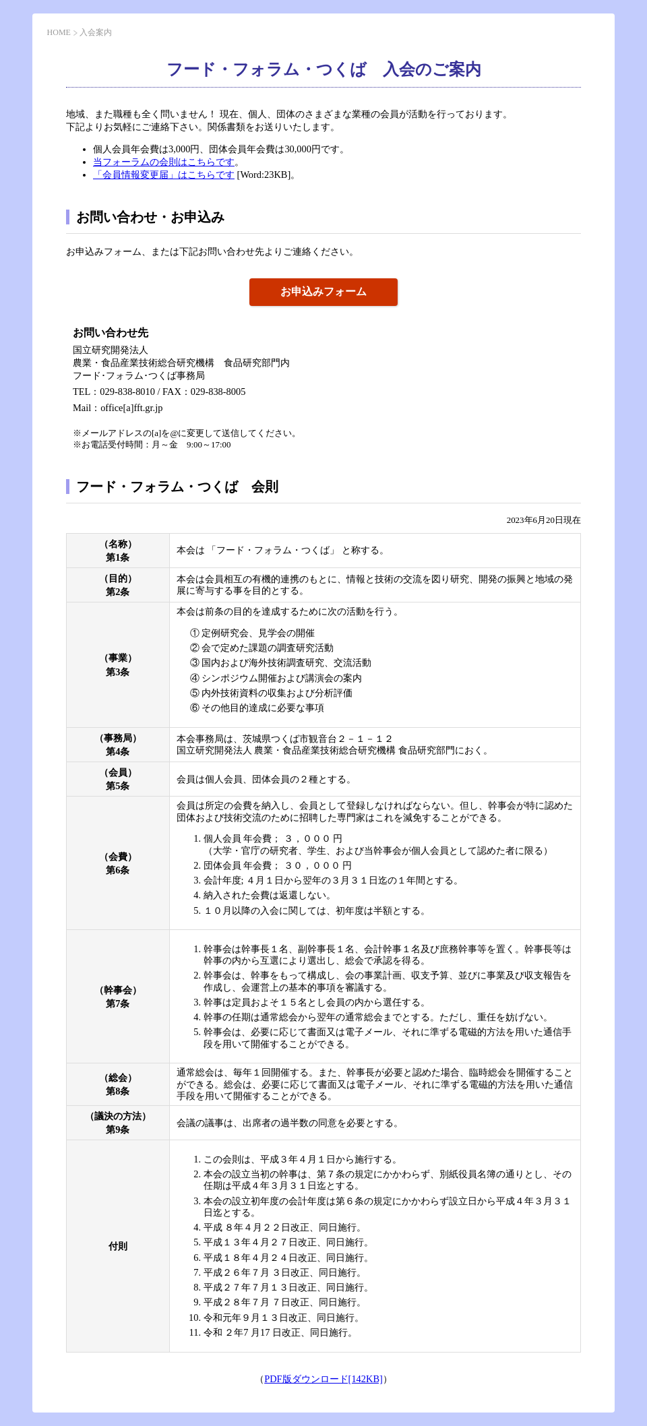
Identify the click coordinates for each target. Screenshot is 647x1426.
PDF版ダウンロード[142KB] (323, 1378)
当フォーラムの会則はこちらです (164, 161)
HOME (59, 32)
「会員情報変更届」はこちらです (164, 174)
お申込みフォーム (323, 291)
